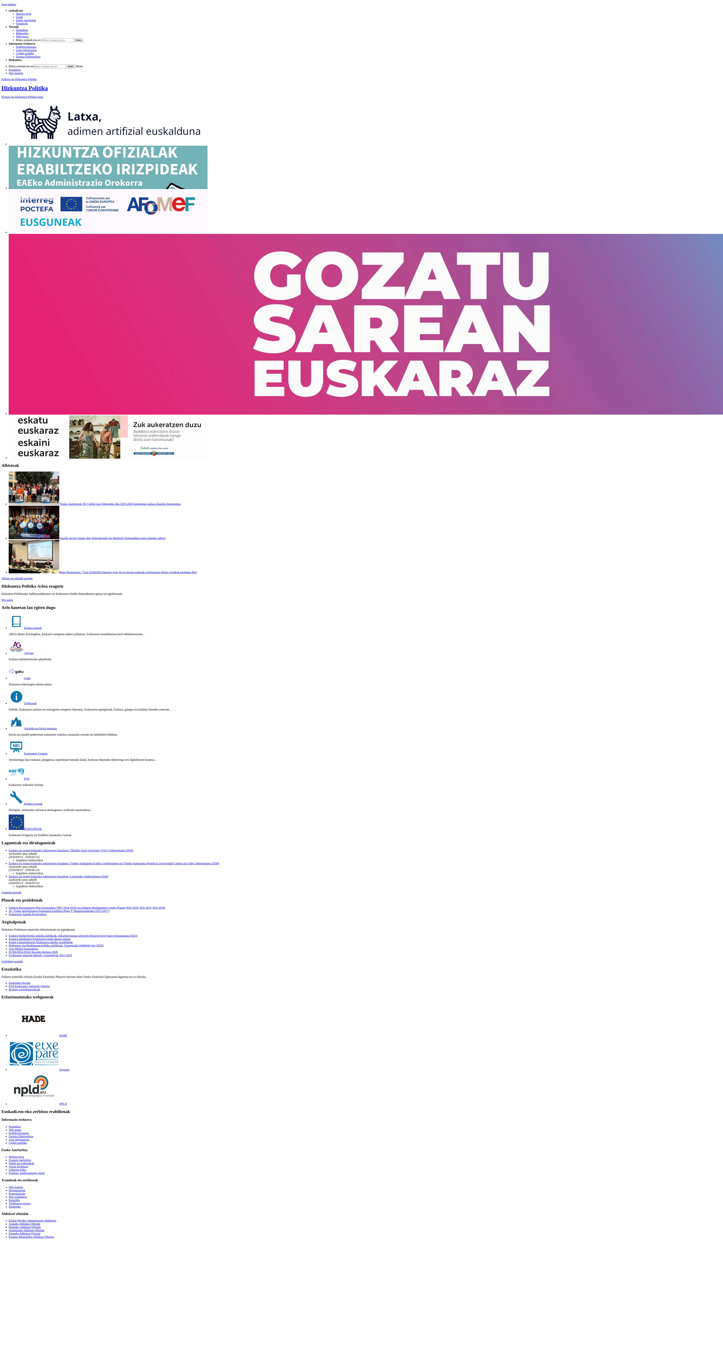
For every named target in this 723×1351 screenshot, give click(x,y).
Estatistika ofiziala (19, 982)
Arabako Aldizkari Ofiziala (24, 1223)
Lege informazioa (19, 1139)
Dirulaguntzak (17, 1190)
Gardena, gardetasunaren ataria (27, 1173)
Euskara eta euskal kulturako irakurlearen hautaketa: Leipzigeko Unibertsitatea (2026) (58, 876)
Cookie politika (25, 53)
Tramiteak (22, 23)
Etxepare (39, 1069)
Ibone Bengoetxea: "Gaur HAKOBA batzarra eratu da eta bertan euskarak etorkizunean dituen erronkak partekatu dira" (128, 572)
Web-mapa (22, 36)
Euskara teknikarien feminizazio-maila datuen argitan (40, 939)
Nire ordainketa (18, 1196)
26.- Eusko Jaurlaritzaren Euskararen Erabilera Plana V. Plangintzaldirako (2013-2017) (59, 911)
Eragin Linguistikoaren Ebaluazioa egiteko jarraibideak (41, 942)
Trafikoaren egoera (20, 1203)
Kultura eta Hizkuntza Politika (19, 79)
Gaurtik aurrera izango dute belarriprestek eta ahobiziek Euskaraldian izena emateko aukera (112, 538)
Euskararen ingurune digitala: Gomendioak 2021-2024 (40, 955)
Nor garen (7, 599)
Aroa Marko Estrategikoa (23, 948)
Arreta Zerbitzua (18, 1166)
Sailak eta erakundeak (21, 1163)
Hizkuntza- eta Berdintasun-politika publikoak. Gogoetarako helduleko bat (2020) (56, 945)
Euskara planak (25, 628)
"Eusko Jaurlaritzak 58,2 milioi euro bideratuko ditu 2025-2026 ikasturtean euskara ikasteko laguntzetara (120, 504)
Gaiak (19, 17)
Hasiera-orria (23, 13)
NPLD (38, 1103)
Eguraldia (14, 1200)
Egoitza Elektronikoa (28, 56)
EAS (19, 778)
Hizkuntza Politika (24, 88)
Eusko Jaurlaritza (26, 20)
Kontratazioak (17, 1193)
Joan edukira (8, 4)
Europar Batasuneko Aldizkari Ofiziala (31, 1236)
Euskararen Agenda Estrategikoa (27, 914)
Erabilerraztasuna (26, 46)
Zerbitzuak (23, 703)
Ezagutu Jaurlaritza (20, 1160)
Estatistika (15, 1206)
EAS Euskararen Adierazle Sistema (29, 986)
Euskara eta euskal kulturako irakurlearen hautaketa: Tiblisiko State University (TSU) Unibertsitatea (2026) (71, 850)
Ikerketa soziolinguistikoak (24, 989)
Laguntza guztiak (11, 892)
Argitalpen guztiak (12, 961)
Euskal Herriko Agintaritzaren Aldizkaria (32, 1220)
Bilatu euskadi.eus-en (28, 40)
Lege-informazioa (26, 50)
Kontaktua (22, 30)
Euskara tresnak (25, 803)
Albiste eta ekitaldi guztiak (17, 578)
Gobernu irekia (17, 1169)
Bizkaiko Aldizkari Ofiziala (25, 1227)
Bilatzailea (22, 33)
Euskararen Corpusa (28, 753)
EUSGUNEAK (25, 828)
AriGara (21, 653)
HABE (38, 1035)
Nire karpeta (16, 73)
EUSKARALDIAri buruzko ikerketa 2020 (33, 952)
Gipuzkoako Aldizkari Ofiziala (26, 1230)
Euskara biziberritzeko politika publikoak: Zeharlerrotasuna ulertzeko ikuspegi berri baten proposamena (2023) (73, 935)
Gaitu (20, 678)
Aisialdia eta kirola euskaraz (33, 728)
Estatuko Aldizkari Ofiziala (24, 1233)
